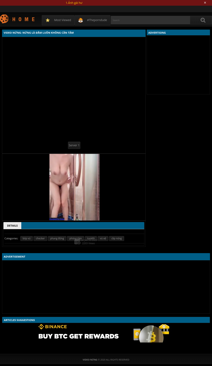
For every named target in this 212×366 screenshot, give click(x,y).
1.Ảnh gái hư (74, 3)
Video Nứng (17, 18)
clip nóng (116, 238)
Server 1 (74, 145)
